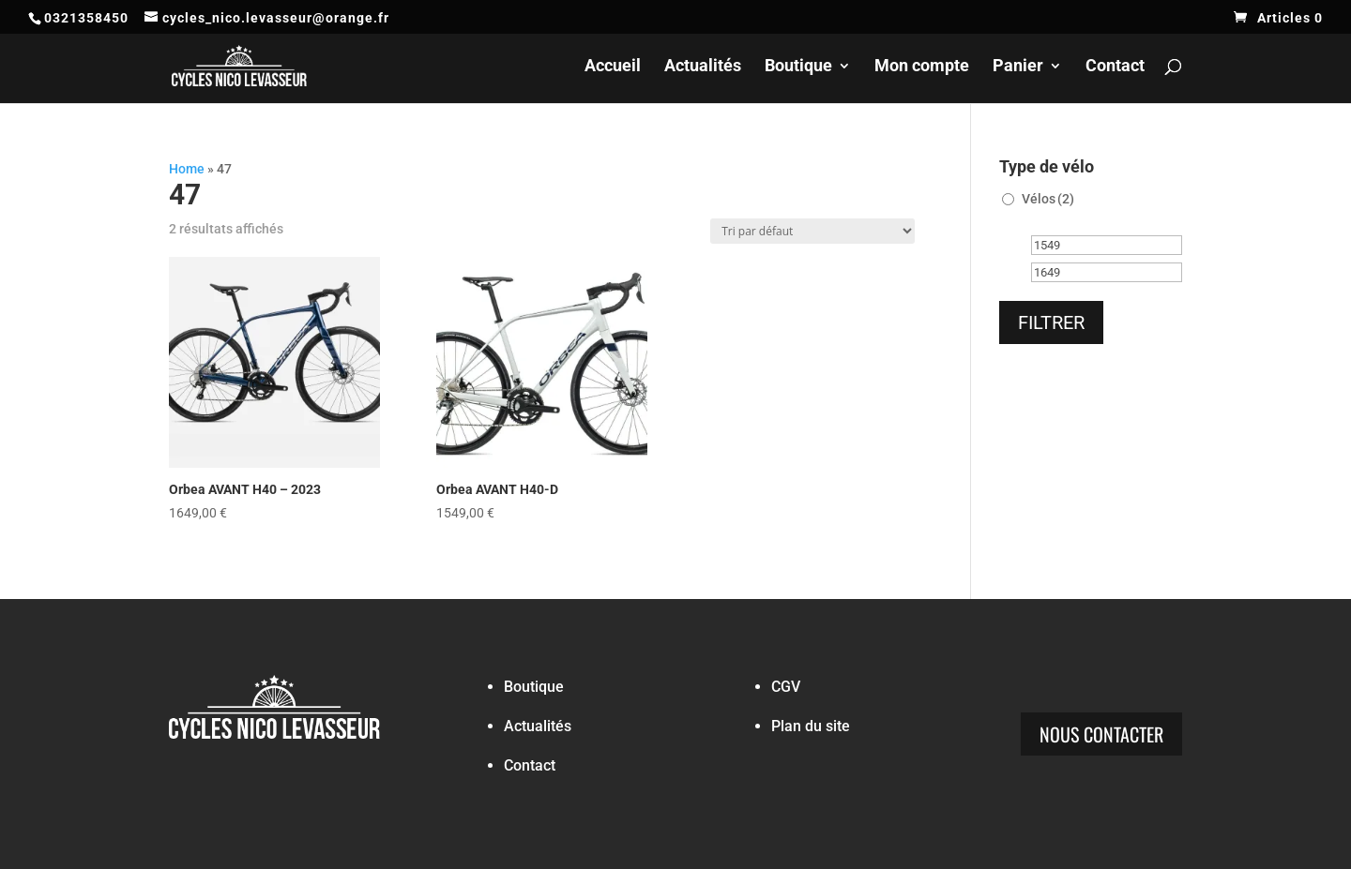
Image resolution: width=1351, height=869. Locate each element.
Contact (1115, 67)
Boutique (798, 67)
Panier (1018, 67)
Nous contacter (1101, 734)
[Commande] (812, 231)
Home (187, 168)
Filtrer (1051, 322)
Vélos (1048, 198)
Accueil (612, 67)
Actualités (702, 67)
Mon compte (921, 67)
